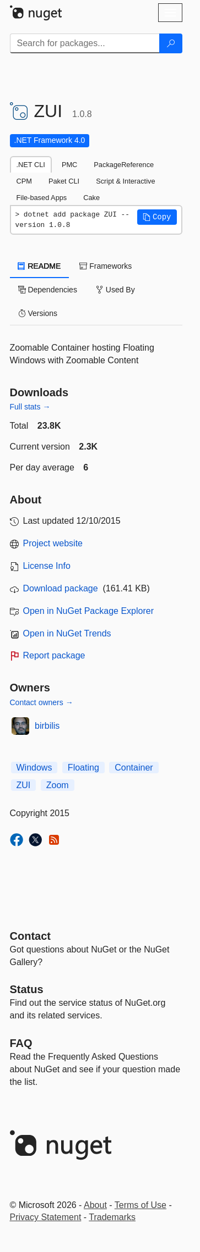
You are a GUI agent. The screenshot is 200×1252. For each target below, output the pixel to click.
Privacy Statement (46, 1217)
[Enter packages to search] (85, 43)
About (95, 1205)
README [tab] (39, 266)
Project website (53, 543)
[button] (157, 217)
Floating (83, 767)
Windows (34, 767)
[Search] (170, 43)
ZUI (24, 785)
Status (27, 989)
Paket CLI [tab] (63, 181)
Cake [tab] (91, 197)
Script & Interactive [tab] (125, 181)
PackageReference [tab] (124, 164)
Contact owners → (41, 702)
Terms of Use (140, 1205)
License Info (47, 565)
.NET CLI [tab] (31, 164)
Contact (30, 936)
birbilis (47, 725)
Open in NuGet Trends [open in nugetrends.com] (67, 633)
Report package (54, 655)
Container (134, 767)
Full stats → (30, 406)
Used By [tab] (115, 289)
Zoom (57, 785)
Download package (60, 588)
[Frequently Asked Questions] (21, 1043)
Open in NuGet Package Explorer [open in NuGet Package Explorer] (88, 611)
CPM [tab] (24, 181)
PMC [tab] (69, 164)
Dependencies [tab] (47, 289)
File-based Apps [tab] (42, 197)
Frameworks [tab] (105, 266)
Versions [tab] (38, 313)
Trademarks (112, 1217)
